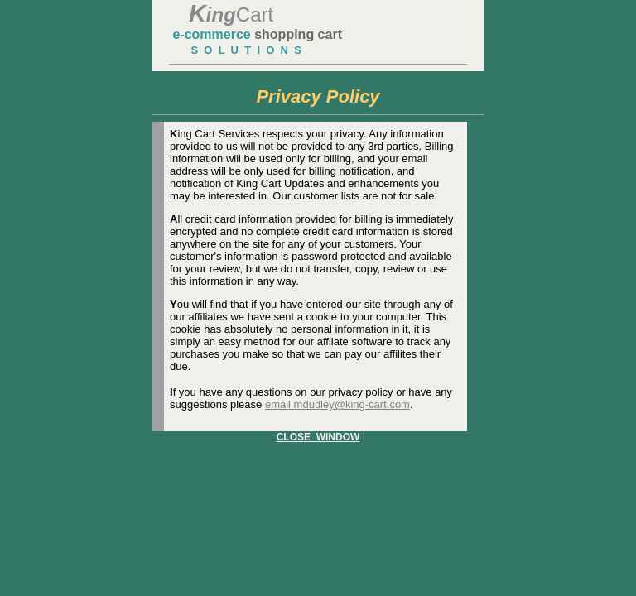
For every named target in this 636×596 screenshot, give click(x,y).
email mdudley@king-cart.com (337, 404)
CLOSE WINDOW (318, 437)
